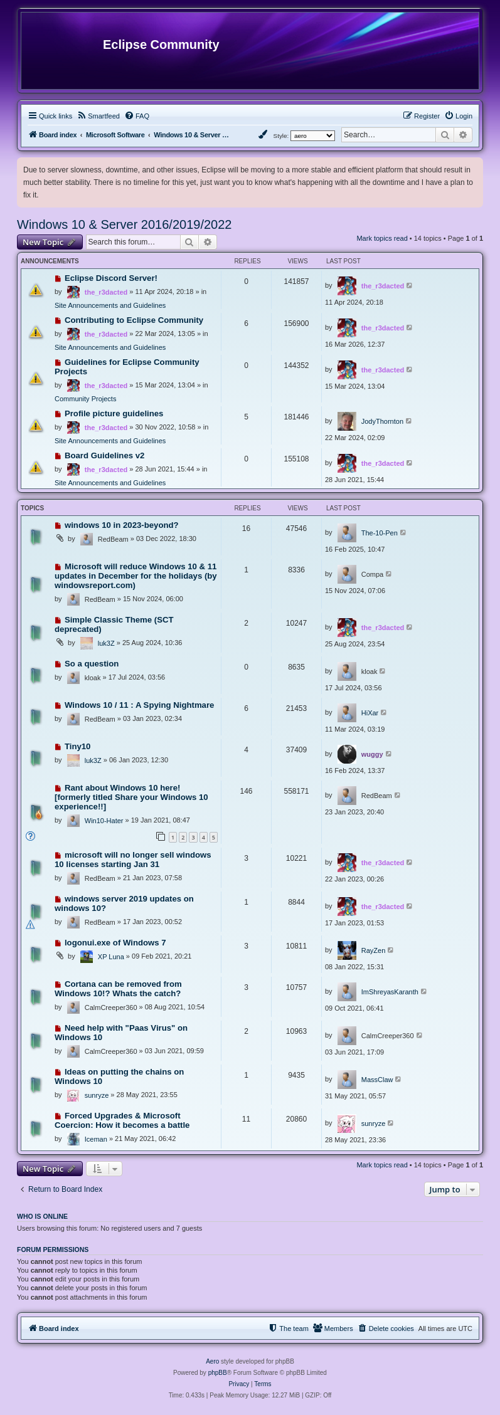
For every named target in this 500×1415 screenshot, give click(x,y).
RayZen (373, 950)
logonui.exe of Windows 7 (115, 942)
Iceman (96, 1139)
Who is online (42, 1216)
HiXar (370, 713)
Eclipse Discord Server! (111, 278)
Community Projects (85, 398)
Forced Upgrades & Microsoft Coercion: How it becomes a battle (122, 1120)
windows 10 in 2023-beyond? (122, 525)
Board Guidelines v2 (105, 455)
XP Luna (111, 956)
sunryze (97, 1095)
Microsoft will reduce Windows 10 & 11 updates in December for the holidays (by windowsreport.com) (136, 576)
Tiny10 (78, 746)
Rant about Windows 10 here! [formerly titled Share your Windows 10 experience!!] (131, 797)
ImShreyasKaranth (389, 992)
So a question (92, 663)
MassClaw (377, 1079)
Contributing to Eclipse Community (134, 320)
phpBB (217, 1372)
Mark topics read (381, 238)
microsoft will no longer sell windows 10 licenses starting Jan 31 (133, 859)
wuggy (372, 754)
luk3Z (106, 643)
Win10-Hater (104, 820)
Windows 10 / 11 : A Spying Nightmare (140, 705)
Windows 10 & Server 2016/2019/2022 (124, 224)
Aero (212, 1361)
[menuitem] (98, 116)
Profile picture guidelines (114, 413)
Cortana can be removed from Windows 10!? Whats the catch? (118, 988)
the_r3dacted (106, 292)
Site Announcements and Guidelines (110, 305)
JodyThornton (382, 421)
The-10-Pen (379, 533)
